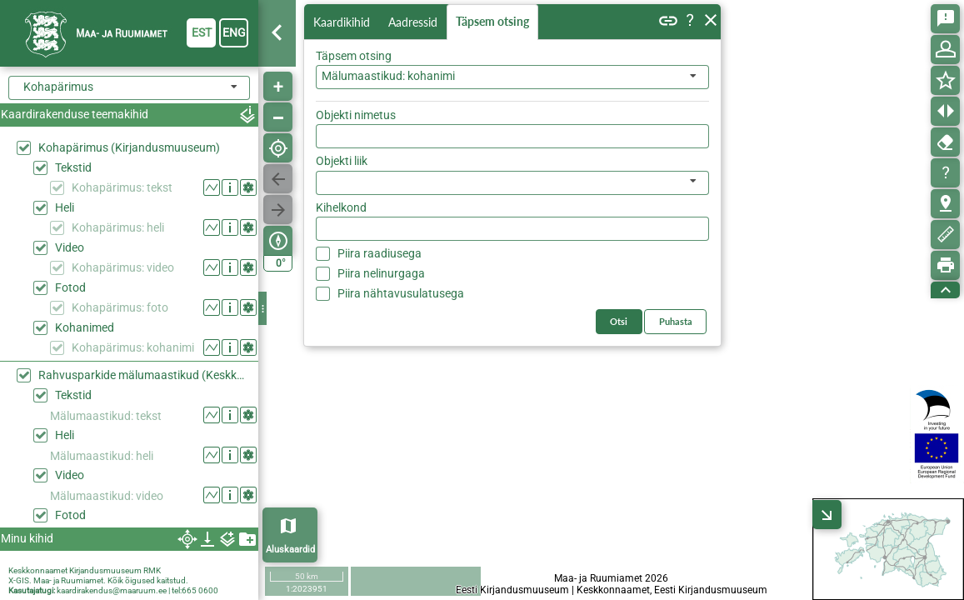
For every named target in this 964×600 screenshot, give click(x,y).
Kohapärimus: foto (120, 307)
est (202, 32)
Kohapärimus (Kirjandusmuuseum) (129, 147)
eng (234, 32)
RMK (152, 570)
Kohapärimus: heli (118, 227)
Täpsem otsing (495, 22)
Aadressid (416, 22)
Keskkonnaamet (37, 570)
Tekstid (73, 167)
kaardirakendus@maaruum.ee (112, 590)
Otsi (685, 111)
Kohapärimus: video (123, 267)
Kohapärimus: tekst (122, 187)
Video (69, 247)
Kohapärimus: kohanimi (133, 347)
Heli (64, 207)
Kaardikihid (343, 21)
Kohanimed (84, 327)
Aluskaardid (290, 549)
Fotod (70, 287)
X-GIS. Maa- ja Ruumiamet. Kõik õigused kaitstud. (98, 580)
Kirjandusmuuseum (105, 570)
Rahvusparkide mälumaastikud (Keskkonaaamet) (144, 375)
